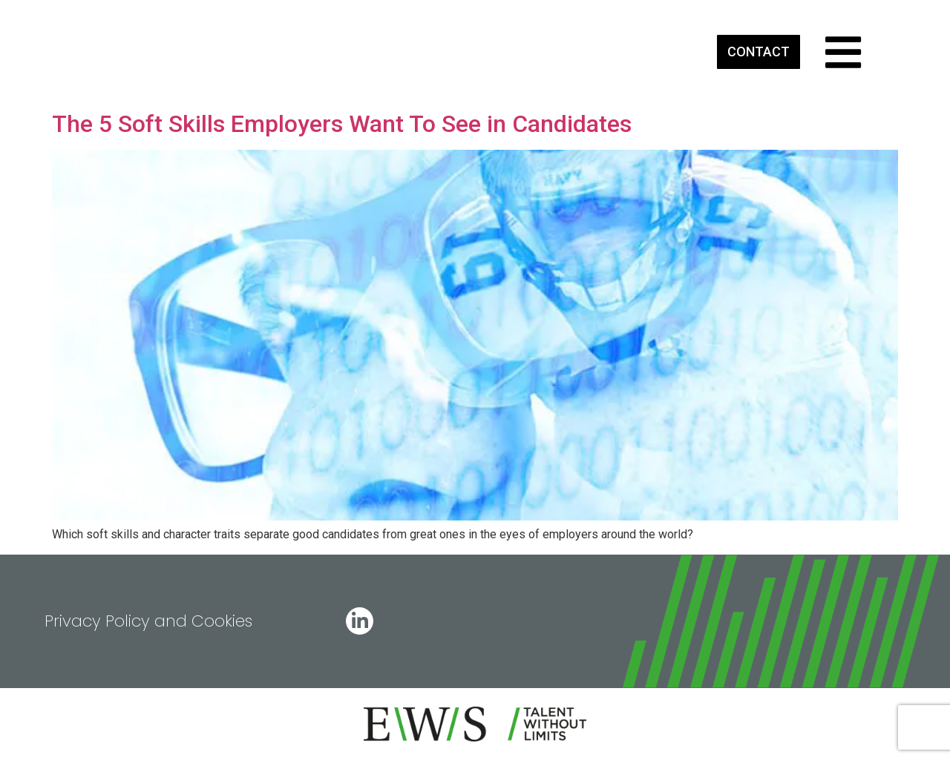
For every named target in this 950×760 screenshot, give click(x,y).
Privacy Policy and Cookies (148, 620)
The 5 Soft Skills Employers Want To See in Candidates (342, 124)
